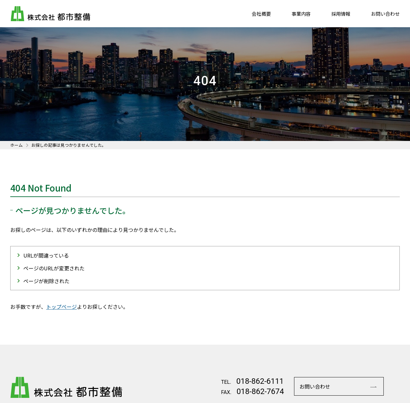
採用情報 (340, 14)
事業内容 (301, 14)
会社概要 (261, 14)
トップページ (61, 306)
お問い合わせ (385, 14)
